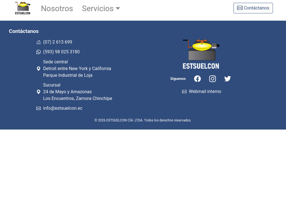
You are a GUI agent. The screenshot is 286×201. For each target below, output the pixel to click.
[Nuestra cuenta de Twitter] (227, 78)
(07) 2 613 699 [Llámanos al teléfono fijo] (54, 42)
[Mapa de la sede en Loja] (97, 68)
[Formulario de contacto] (253, 8)
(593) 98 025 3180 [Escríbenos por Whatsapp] (58, 51)
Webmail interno (201, 91)
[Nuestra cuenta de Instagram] (212, 78)
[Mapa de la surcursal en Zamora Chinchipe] (97, 91)
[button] (101, 9)
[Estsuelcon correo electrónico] (97, 108)
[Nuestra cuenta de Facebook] (197, 78)
